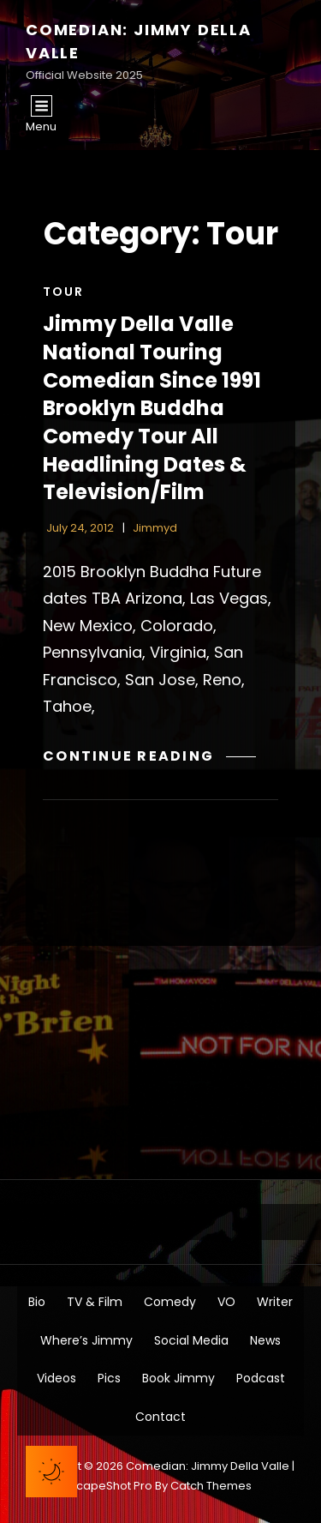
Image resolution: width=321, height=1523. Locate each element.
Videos (56, 1378)
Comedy (170, 1301)
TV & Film (94, 1301)
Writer (275, 1301)
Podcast (260, 1378)
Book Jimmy (178, 1378)
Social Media (191, 1340)
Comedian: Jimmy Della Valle (207, 1466)
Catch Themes (211, 1486)
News (265, 1340)
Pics (109, 1378)
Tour (63, 291)
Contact (160, 1416)
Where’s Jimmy (86, 1340)
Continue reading (149, 756)
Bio (36, 1301)
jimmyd (155, 528)
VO (226, 1301)
